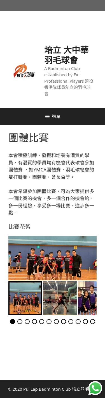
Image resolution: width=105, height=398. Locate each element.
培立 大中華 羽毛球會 (66, 55)
